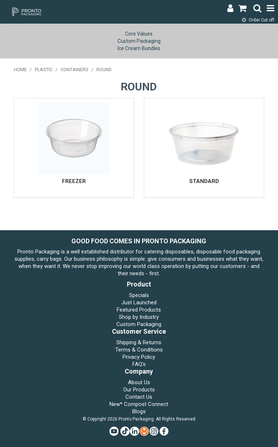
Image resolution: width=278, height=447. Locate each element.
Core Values (139, 34)
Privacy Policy (139, 357)
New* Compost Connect (138, 404)
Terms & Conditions (139, 349)
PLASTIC (44, 69)
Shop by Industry (139, 317)
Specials (139, 295)
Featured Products (139, 309)
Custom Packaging (139, 41)
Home (20, 69)
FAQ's (139, 364)
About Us (139, 382)
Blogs (139, 411)
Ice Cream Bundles (138, 48)
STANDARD (204, 181)
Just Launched (139, 302)
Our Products (139, 389)
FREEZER (74, 181)
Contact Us (138, 397)
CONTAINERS (74, 69)
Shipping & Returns (138, 342)
